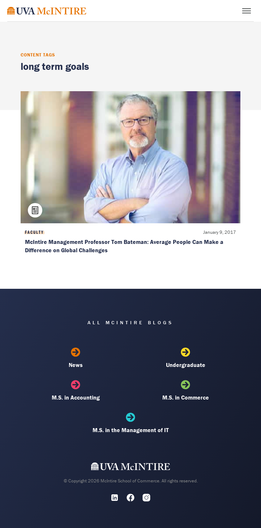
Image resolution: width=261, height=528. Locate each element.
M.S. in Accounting (75, 390)
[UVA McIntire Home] (130, 468)
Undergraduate (185, 357)
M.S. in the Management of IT (130, 423)
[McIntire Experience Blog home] (46, 10)
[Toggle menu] (246, 11)
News (75, 357)
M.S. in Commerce (185, 390)
